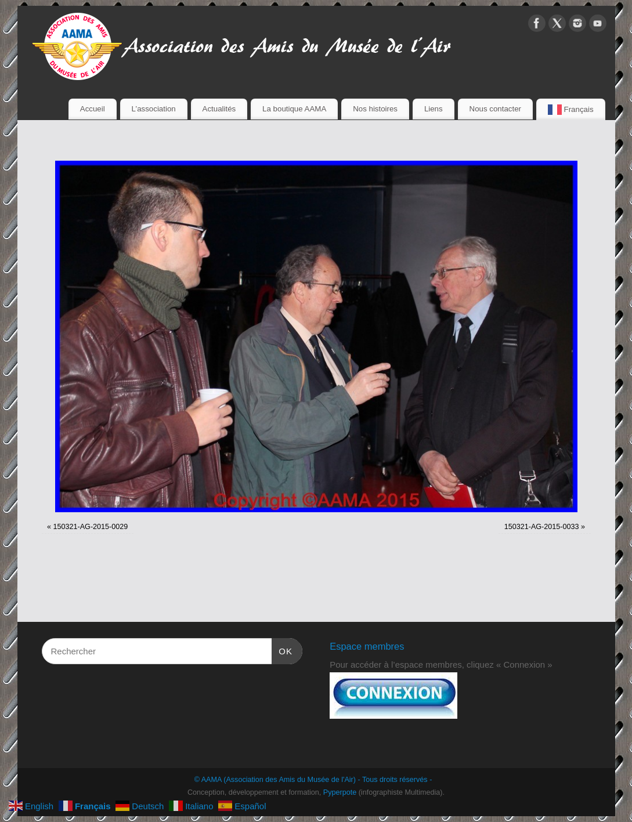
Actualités (219, 108)
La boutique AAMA (294, 108)
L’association (154, 108)
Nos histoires (375, 108)
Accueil (92, 108)
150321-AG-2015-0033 (541, 527)
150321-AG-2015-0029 (90, 527)
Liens (433, 108)
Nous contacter (495, 108)
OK (282, 649)
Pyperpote (339, 792)
